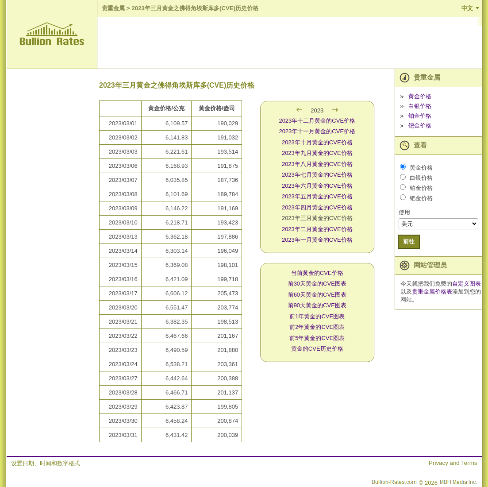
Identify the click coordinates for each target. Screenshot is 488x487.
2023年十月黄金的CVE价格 (317, 142)
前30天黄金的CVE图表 (317, 283)
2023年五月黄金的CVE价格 (317, 196)
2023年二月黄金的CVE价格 (317, 229)
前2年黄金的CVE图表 (317, 327)
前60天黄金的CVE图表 (317, 294)
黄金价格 (419, 96)
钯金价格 (419, 125)
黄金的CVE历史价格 (317, 348)
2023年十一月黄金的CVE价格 (317, 131)
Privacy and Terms (453, 463)
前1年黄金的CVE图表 (317, 316)
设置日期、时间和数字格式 (45, 463)
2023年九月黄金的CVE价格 (317, 153)
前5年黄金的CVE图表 (317, 338)
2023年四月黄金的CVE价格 (317, 207)
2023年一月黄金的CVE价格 (317, 239)
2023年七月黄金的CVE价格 (317, 174)
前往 (409, 241)
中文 (467, 8)
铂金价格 (419, 115)
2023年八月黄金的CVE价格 (317, 164)
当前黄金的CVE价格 (317, 273)
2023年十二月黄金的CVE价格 (317, 120)
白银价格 (419, 106)
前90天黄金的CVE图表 (317, 305)
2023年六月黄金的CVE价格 (317, 185)
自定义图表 (466, 283)
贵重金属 (113, 8)
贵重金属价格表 (432, 291)
